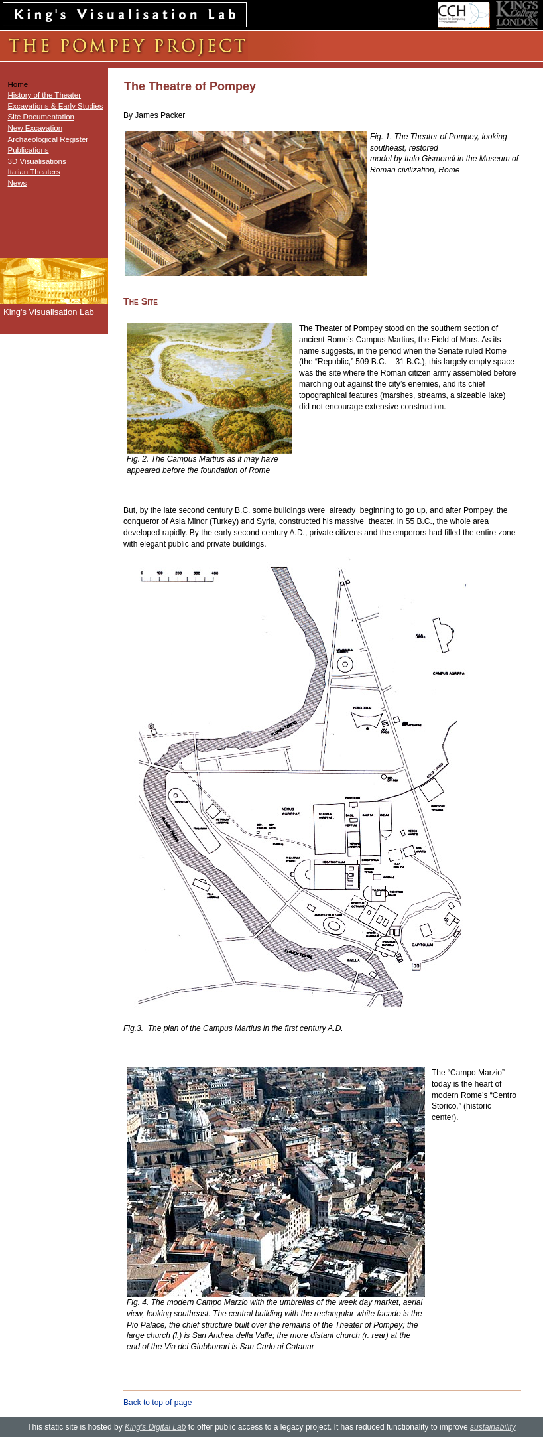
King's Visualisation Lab (48, 312)
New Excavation (35, 128)
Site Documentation (41, 117)
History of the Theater (45, 95)
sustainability (493, 1427)
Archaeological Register (48, 139)
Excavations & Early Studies (55, 106)
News (17, 183)
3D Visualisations (37, 161)
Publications (28, 150)
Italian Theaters (34, 172)
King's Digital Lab (155, 1427)
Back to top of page (157, 1402)
